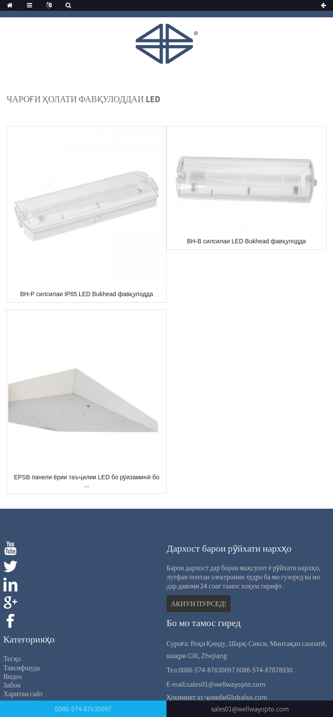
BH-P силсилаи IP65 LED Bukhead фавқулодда (86, 294)
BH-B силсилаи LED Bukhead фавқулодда (246, 241)
